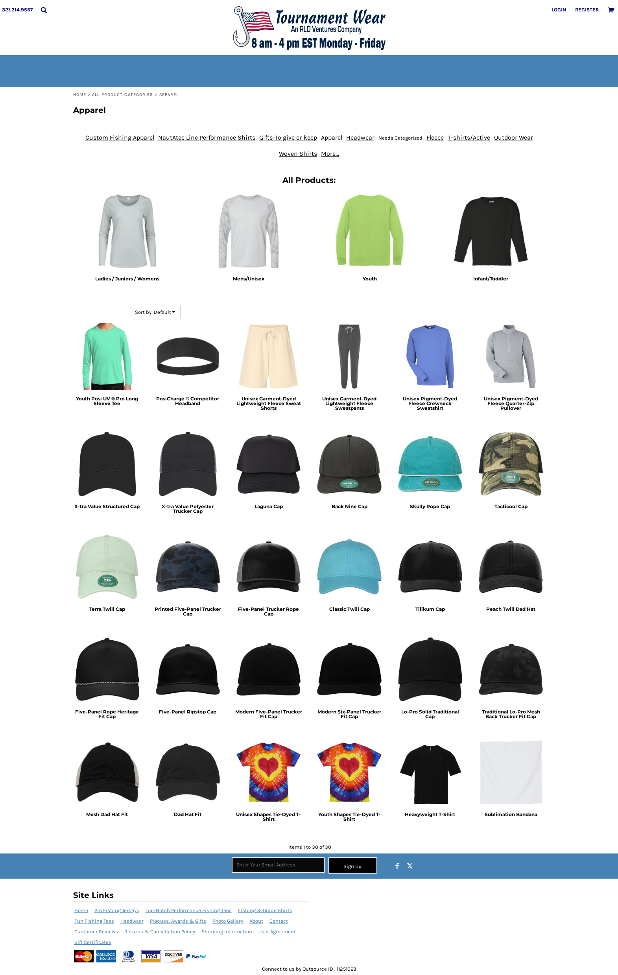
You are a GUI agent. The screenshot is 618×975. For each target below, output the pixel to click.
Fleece (435, 137)
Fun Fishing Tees (94, 921)
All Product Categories (122, 94)
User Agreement (277, 931)
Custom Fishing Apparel (119, 137)
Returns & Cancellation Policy (159, 931)
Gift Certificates (92, 942)
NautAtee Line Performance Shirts (206, 137)
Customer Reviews (96, 931)
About (256, 921)
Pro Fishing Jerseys (116, 910)
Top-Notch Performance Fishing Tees (189, 910)
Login (559, 10)
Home (79, 94)
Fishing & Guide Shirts (265, 910)
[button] (44, 10)
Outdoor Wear (513, 137)
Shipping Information (226, 931)
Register (587, 10)
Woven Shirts (298, 153)
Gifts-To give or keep (288, 137)
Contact (278, 921)
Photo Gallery (227, 921)
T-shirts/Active (469, 137)
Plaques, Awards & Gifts (178, 921)
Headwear (360, 137)
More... (330, 153)
